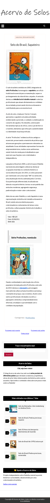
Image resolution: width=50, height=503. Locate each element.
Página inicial (25, 333)
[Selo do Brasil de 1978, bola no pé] (13, 444)
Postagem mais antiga (38, 330)
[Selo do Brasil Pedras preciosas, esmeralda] (13, 456)
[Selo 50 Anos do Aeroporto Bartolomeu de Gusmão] (13, 432)
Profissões (30, 318)
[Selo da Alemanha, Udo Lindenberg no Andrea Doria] (13, 409)
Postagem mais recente (12, 330)
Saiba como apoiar (10, 484)
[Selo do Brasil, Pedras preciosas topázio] (13, 421)
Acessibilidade (25, 501)
